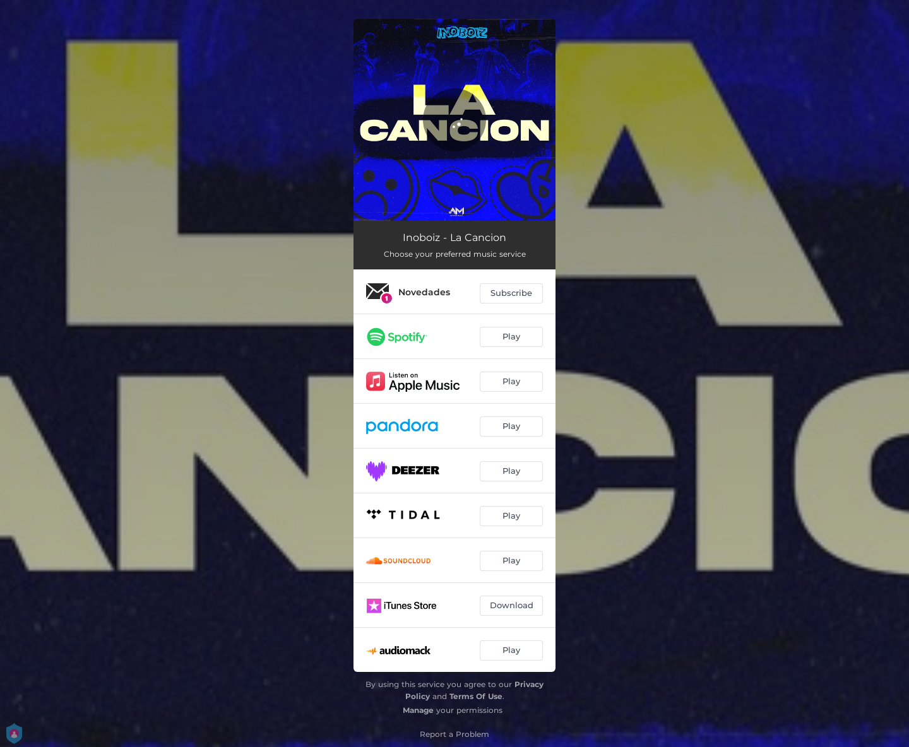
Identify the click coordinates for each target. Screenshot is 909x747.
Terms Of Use (475, 696)
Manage (418, 710)
